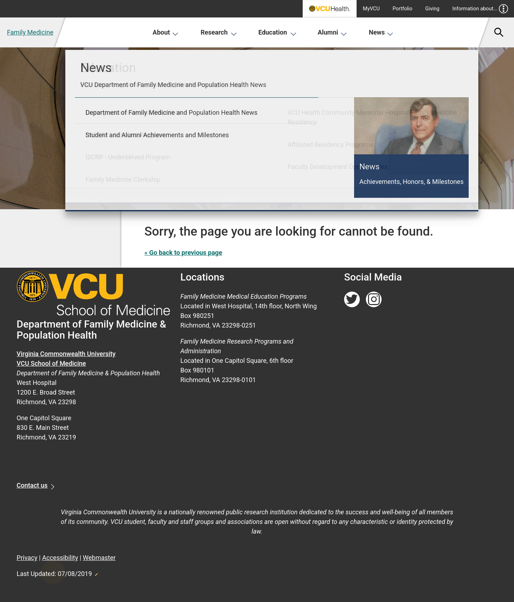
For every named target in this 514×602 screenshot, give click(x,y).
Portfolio (403, 9)
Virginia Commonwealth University (66, 353)
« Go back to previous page (183, 252)
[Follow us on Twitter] (352, 300)
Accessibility (60, 557)
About (166, 32)
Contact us (32, 485)
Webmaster (99, 557)
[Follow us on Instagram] (374, 300)
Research (219, 32)
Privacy (27, 557)
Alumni (332, 32)
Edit (96, 572)
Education (277, 32)
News (381, 32)
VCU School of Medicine (51, 363)
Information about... (480, 9)
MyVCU (371, 9)
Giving (432, 9)
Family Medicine (30, 32)
